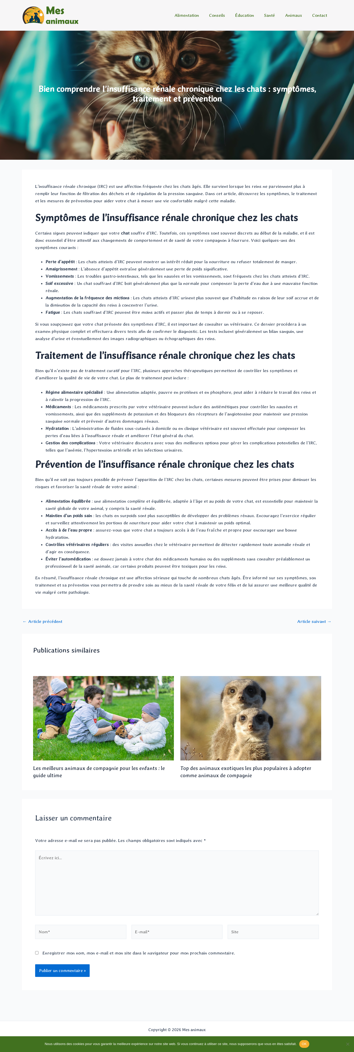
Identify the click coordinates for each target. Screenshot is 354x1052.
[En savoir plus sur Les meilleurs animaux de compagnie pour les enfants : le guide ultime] (103, 717)
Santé (272, 15)
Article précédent (42, 621)
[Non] (347, 1044)
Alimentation (193, 15)
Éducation (249, 15)
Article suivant (314, 621)
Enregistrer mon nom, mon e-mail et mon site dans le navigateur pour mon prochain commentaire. (138, 952)
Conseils (223, 15)
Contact (320, 15)
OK (304, 1044)
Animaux (295, 15)
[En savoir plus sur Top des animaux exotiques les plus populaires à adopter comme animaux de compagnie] (250, 717)
